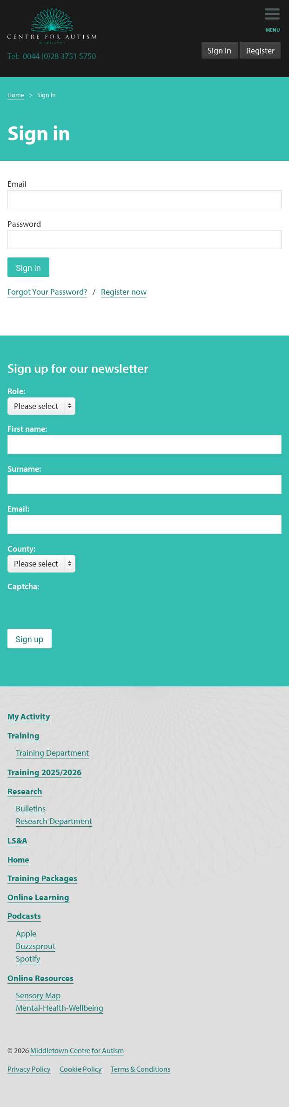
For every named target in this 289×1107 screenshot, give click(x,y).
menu (273, 29)
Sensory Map (38, 995)
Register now (124, 291)
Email (17, 183)
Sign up (30, 639)
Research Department (54, 821)
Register (260, 50)
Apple (26, 933)
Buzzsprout (35, 946)
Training (23, 735)
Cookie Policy (81, 1069)
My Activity (28, 716)
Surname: (24, 468)
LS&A (17, 840)
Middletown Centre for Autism (77, 1050)
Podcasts (24, 915)
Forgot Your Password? (47, 291)
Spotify (28, 958)
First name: (27, 428)
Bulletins (31, 808)
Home (15, 95)
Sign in (219, 50)
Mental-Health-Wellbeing (59, 1007)
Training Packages (42, 878)
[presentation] (78, 611)
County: (21, 548)
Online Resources (40, 978)
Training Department (52, 752)
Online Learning (38, 897)
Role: (16, 391)
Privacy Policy (29, 1069)
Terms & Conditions (140, 1069)
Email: (18, 508)
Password (24, 223)
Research (24, 791)
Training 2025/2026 (44, 772)
